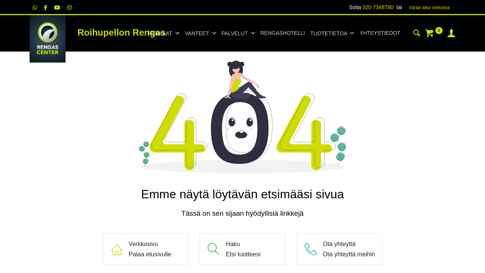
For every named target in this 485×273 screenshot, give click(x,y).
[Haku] (417, 34)
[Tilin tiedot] (451, 34)
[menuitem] (282, 33)
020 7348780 (378, 7)
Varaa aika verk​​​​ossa (429, 7)
